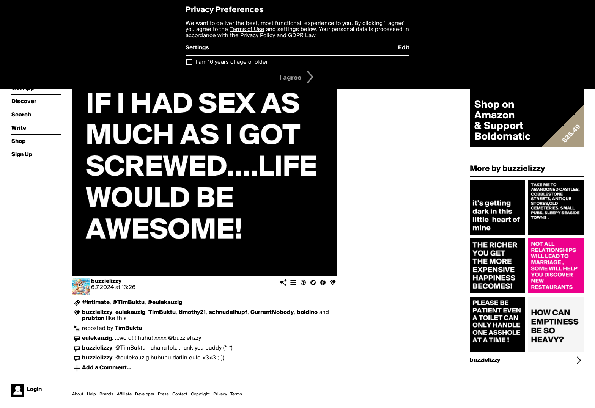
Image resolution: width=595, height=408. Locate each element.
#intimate (96, 303)
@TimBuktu (129, 303)
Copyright (200, 394)
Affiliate (124, 394)
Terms (236, 394)
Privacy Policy (257, 36)
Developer (144, 394)
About (77, 394)
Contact (179, 394)
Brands (106, 394)
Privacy (220, 394)
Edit (403, 48)
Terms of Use (247, 30)
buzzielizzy (106, 281)
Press (163, 394)
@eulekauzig (165, 303)
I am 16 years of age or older (231, 62)
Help (91, 394)
